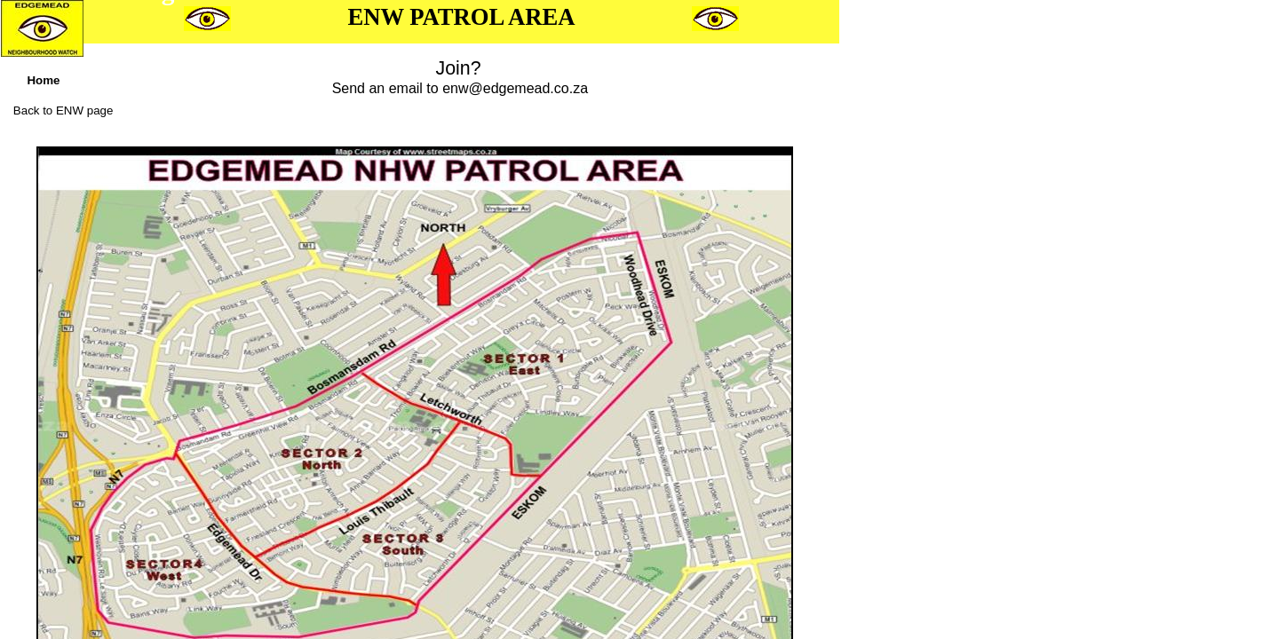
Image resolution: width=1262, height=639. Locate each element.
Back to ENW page (63, 110)
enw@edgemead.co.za (515, 88)
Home (43, 80)
